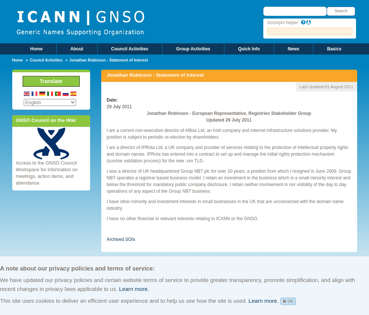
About (76, 49)
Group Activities (193, 49)
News (293, 49)
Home (36, 49)
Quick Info (249, 49)
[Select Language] (50, 102)
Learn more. (134, 289)
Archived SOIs (121, 239)
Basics (334, 49)
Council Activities (129, 49)
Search (341, 11)
